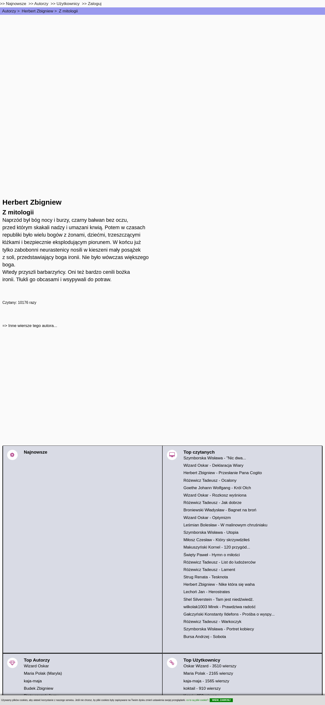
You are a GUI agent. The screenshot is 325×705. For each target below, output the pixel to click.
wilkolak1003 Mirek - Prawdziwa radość (219, 606)
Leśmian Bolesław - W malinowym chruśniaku (225, 525)
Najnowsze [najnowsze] (16, 3)
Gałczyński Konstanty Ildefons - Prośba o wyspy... (229, 614)
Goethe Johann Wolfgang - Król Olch (217, 487)
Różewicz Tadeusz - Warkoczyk (212, 621)
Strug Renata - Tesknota (205, 577)
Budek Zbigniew (38, 688)
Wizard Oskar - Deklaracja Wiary (213, 465)
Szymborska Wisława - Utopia (210, 532)
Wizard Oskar (36, 666)
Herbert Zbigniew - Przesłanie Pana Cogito (222, 472)
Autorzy (9, 11)
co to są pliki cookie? (197, 700)
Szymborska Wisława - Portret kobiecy (218, 629)
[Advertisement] (162, 50)
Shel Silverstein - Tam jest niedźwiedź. (218, 599)
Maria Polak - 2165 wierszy (208, 673)
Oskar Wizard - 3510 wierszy (209, 666)
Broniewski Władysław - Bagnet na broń (219, 510)
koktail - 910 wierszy (202, 688)
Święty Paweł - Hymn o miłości (211, 554)
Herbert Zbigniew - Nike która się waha (219, 584)
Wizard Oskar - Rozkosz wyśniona (214, 495)
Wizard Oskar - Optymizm (207, 517)
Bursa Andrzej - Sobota (204, 636)
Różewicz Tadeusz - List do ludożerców (219, 562)
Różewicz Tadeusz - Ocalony (209, 480)
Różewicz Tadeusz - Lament (209, 569)
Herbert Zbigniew (37, 11)
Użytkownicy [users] (68, 3)
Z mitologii (68, 11)
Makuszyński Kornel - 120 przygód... (216, 547)
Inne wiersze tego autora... (32, 325)
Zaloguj (94, 3)
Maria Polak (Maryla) (43, 673)
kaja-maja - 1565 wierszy (206, 681)
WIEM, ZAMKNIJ (221, 700)
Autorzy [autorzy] (41, 3)
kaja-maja (33, 681)
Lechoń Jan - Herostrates (206, 591)
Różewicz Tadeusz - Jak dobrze (212, 502)
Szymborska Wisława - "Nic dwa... (214, 458)
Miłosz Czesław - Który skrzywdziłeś (216, 539)
